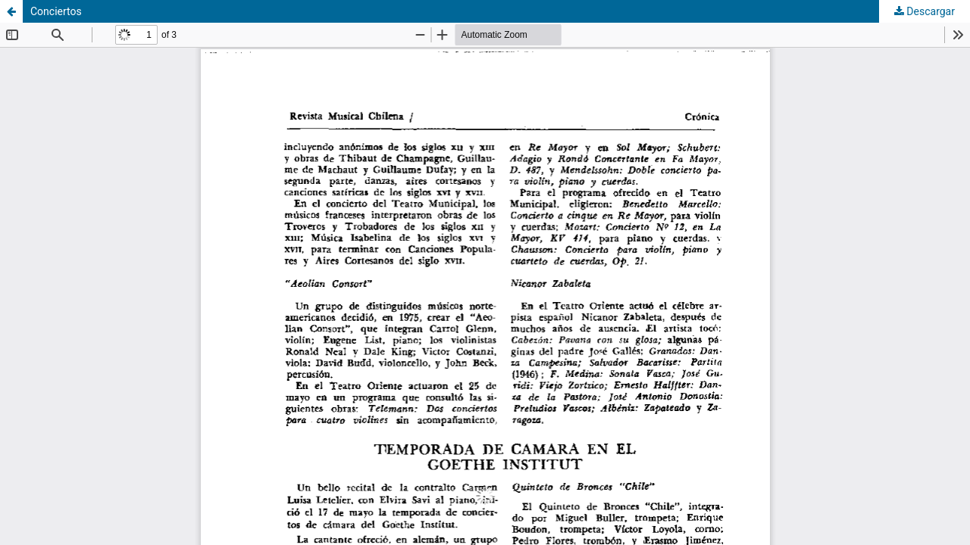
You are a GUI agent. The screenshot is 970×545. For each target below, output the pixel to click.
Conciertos (56, 11)
